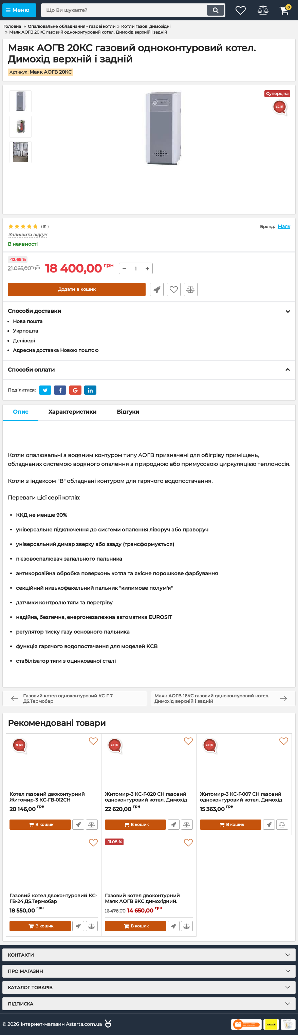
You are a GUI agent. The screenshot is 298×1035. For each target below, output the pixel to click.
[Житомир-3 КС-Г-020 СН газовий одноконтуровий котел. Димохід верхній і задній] (149, 762)
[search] (130, 10)
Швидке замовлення (156, 289)
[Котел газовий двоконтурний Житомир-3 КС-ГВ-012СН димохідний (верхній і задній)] (54, 762)
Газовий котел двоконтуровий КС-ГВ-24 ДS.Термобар (54, 901)
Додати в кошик (77, 289)
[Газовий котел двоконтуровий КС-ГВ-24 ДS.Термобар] (54, 864)
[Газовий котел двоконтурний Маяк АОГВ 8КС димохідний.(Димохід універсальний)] (149, 864)
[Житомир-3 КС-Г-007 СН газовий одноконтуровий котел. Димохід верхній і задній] (244, 762)
